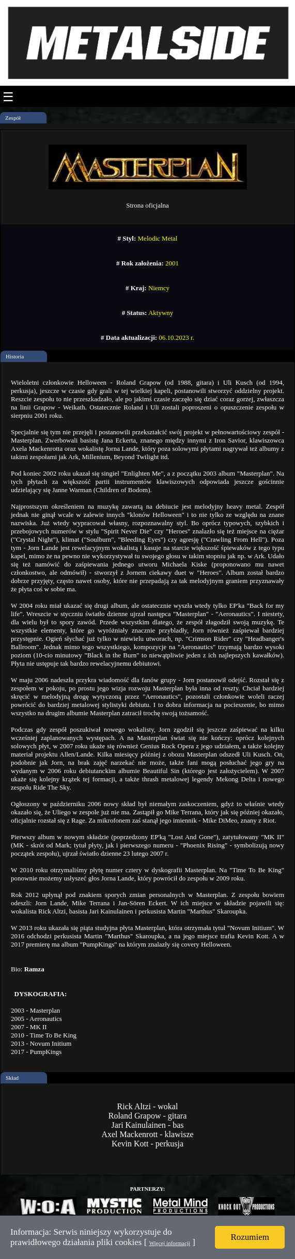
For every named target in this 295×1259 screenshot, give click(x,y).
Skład (12, 1078)
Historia (15, 356)
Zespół (13, 118)
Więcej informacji (169, 1243)
